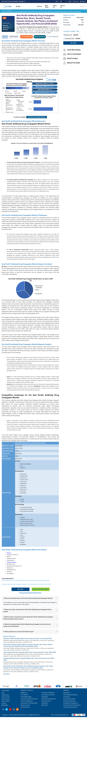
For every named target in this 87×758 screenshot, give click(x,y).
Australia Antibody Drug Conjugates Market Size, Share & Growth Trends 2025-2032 (28, 659)
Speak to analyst (72, 58)
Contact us (62, 6)
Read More (6, 674)
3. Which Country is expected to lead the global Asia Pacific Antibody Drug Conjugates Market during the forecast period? (28, 618)
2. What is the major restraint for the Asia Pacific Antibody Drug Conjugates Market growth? (27, 610)
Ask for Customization (74, 54)
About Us (55, 6)
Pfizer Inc (9, 552)
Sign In (82, 1)
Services (39, 6)
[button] (24, 6)
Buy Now (20, 589)
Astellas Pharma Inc (11, 562)
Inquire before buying (73, 50)
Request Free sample (73, 63)
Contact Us (75, 1)
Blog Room (47, 6)
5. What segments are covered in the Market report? (18, 631)
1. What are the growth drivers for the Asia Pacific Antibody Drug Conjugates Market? (27, 598)
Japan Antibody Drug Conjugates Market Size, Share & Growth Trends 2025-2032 (29, 652)
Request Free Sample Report (36, 117)
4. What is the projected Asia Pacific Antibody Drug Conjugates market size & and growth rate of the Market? (26, 625)
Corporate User (69, 38)
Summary (5, 36)
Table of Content (14, 36)
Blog (70, 1)
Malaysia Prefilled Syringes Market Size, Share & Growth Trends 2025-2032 (27, 638)
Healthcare (9, 10)
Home (3, 10)
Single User (68, 35)
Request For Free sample (41, 589)
